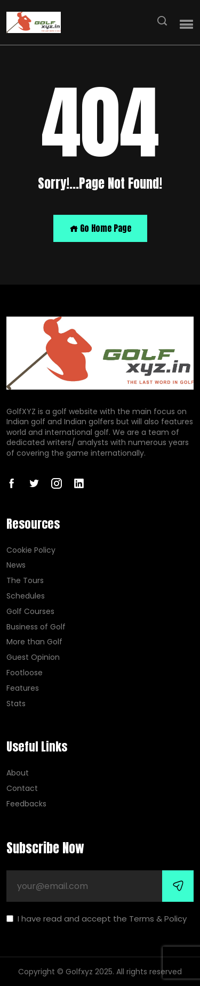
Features (22, 688)
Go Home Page (100, 228)
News (16, 565)
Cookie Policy (30, 550)
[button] (186, 24)
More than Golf (34, 641)
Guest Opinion (33, 657)
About (17, 773)
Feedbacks (26, 804)
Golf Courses (30, 611)
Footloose (24, 672)
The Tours (25, 580)
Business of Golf (36, 627)
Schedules (25, 596)
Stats (16, 703)
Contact (22, 788)
